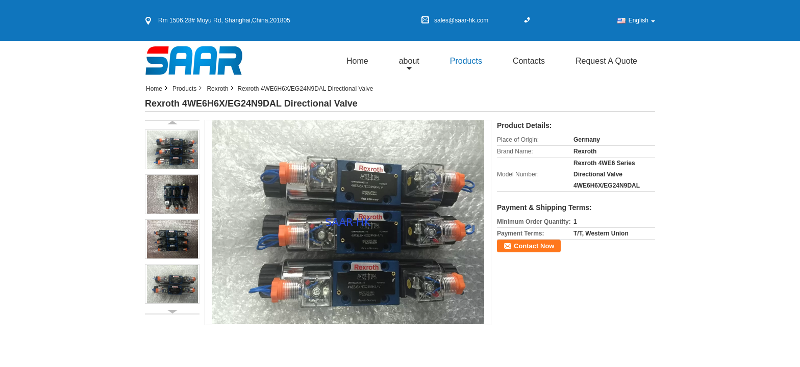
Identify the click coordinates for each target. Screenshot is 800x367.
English (642, 20)
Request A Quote (606, 61)
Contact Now (534, 246)
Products (466, 61)
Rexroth (217, 88)
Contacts (529, 61)
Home (357, 61)
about (409, 61)
